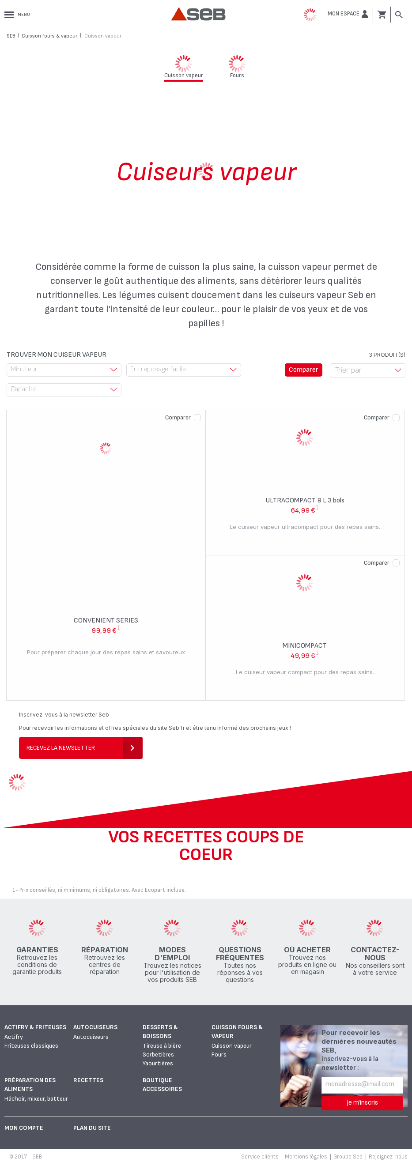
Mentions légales (306, 1156)
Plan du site (92, 1128)
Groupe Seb (348, 1156)
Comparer (178, 417)
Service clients (260, 1156)
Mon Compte (23, 1128)
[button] (348, 14)
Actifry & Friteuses (35, 1027)
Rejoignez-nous (388, 1156)
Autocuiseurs (95, 1027)
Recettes (88, 1080)
